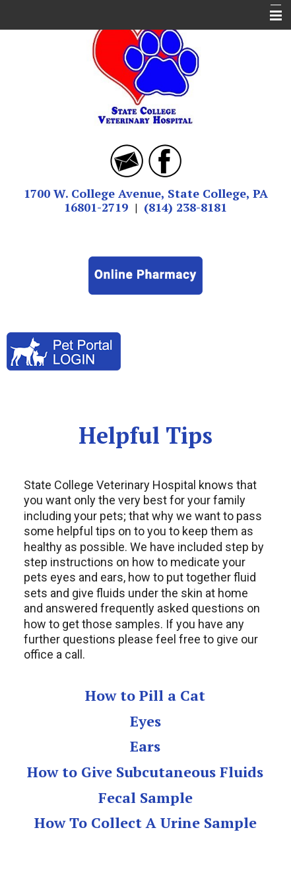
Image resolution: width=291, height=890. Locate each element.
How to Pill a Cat (145, 695)
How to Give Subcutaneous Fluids (145, 771)
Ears (145, 746)
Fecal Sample (145, 797)
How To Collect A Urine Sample (145, 822)
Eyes (145, 720)
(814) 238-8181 (185, 207)
